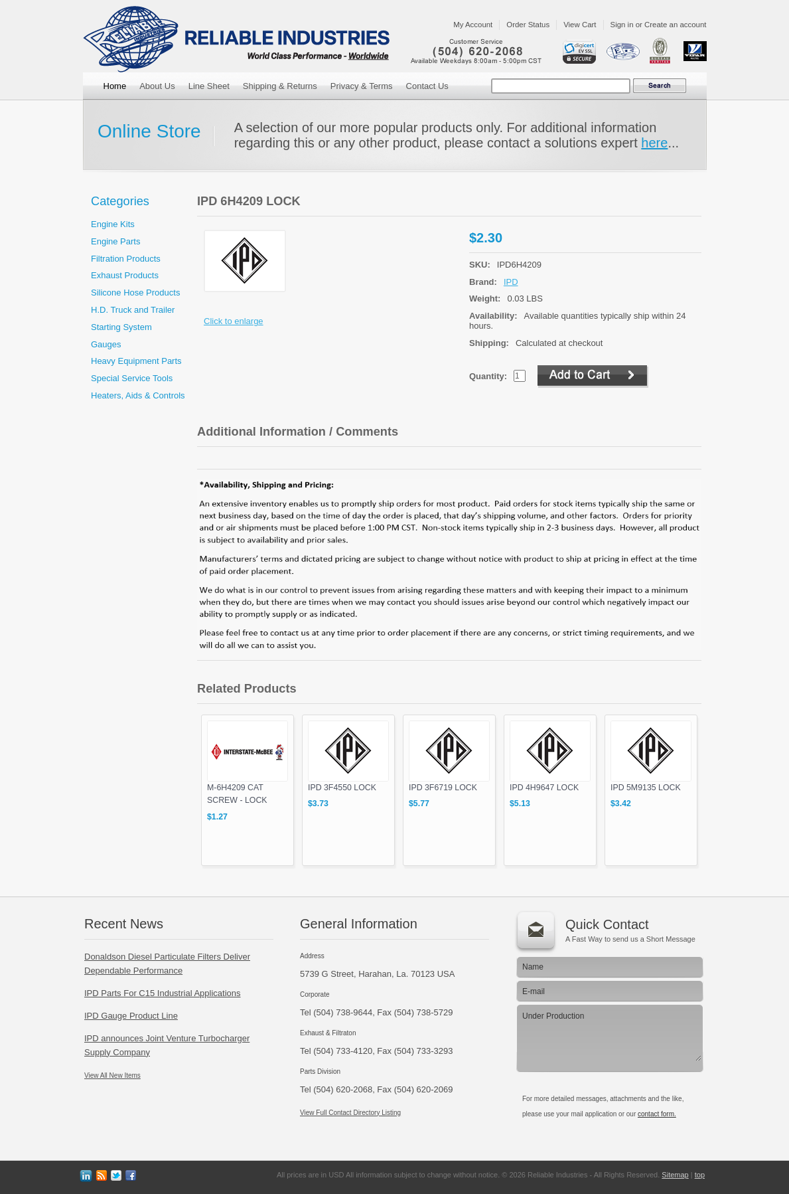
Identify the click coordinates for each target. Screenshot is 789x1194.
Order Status (527, 25)
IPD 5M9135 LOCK (645, 787)
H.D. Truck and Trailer (133, 310)
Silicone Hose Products (135, 293)
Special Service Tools (132, 378)
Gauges (106, 344)
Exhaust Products (125, 275)
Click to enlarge (233, 321)
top (700, 1175)
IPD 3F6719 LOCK (443, 787)
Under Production (608, 1034)
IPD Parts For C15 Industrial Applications (162, 993)
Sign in (622, 25)
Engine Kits (113, 224)
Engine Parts (115, 241)
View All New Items (112, 1075)
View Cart (579, 25)
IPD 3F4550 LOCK (342, 787)
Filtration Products (126, 259)
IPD (511, 282)
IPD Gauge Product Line (131, 1016)
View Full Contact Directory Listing (350, 1112)
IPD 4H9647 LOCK (544, 787)
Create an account (675, 25)
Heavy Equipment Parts (136, 361)
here (654, 142)
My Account (472, 25)
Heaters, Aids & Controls (138, 395)
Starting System (121, 327)
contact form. (657, 1114)
